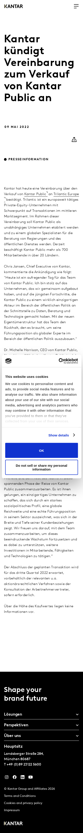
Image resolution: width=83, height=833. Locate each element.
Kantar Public (35, 201)
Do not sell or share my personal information (41, 467)
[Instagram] (6, 778)
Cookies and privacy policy (23, 803)
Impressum (12, 810)
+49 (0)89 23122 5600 (24, 764)
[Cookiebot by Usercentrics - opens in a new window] (59, 361)
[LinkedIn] (22, 778)
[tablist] (41, 752)
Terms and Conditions (20, 796)
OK (41, 450)
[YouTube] (30, 778)
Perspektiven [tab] (16, 725)
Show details (58, 435)
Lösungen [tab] (13, 714)
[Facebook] (14, 778)
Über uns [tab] (12, 736)
